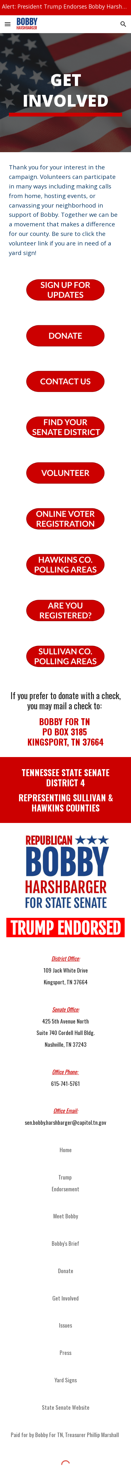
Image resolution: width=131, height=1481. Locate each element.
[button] (7, 24)
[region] (65, 7)
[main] (65, 92)
